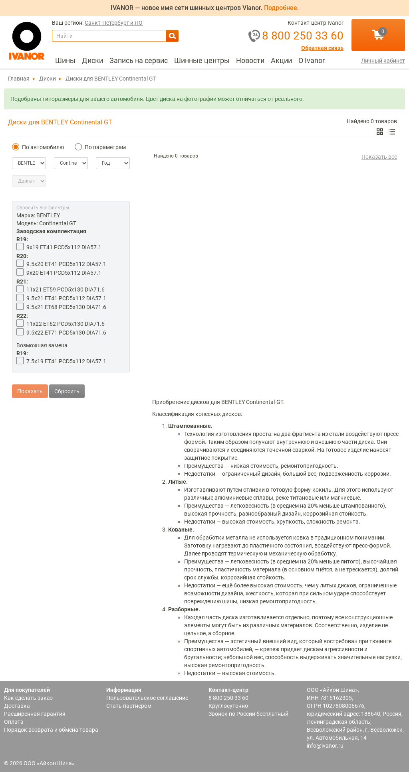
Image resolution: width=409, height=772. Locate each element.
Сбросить (66, 383)
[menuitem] (65, 61)
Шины (65, 60)
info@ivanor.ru (325, 745)
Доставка (17, 706)
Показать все (379, 157)
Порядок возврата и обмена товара (51, 730)
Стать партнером (128, 706)
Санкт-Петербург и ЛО (114, 23)
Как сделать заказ (28, 698)
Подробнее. (281, 8)
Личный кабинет (383, 60)
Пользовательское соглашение (147, 698)
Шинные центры (202, 60)
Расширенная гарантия (35, 714)
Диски (92, 60)
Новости (250, 60)
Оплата (14, 722)
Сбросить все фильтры (42, 208)
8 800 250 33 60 (228, 698)
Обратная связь (322, 48)
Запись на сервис (138, 60)
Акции (281, 60)
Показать (30, 383)
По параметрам (100, 147)
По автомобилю (38, 147)
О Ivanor (311, 60)
